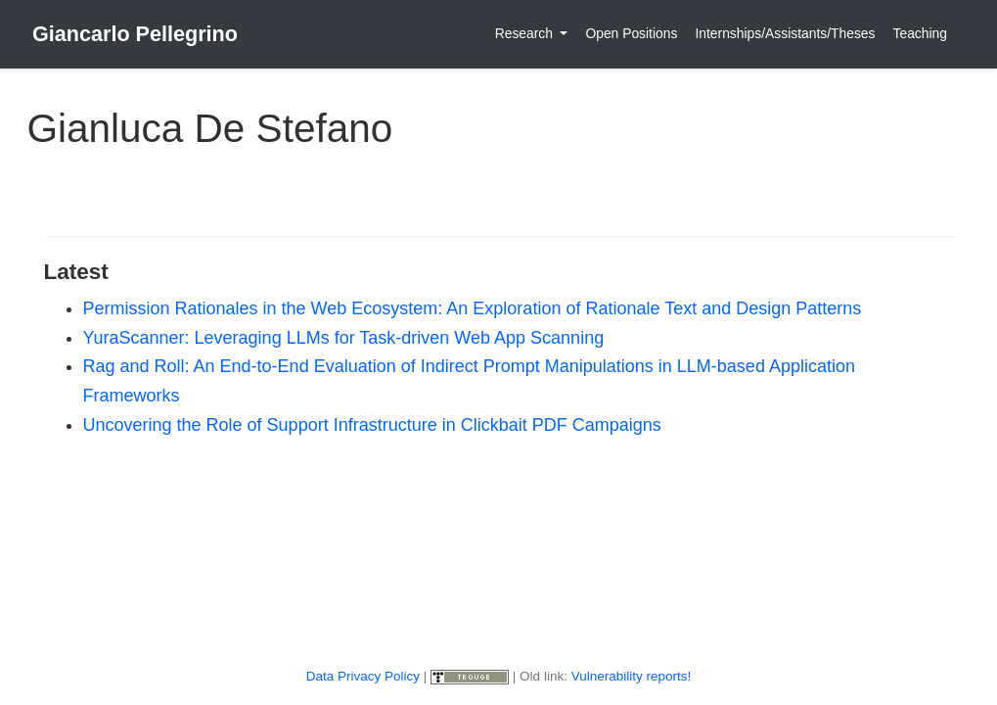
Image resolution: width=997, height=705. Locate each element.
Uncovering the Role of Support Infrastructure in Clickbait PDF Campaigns (372, 425)
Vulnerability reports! (631, 676)
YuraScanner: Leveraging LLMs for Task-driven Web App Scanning (344, 338)
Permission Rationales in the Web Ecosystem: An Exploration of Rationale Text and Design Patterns (472, 308)
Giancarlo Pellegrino (135, 34)
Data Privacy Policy (363, 676)
